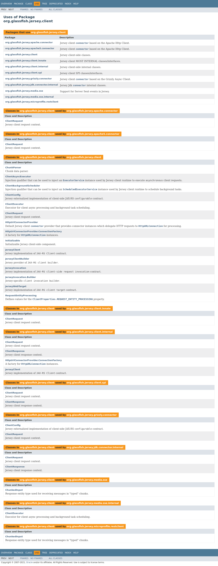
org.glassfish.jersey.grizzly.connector (28, 78)
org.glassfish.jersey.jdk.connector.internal (31, 84)
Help (76, 4)
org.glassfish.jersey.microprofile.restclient (31, 101)
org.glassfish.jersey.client (48, 32)
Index (68, 4)
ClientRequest (14, 121)
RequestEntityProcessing (21, 295)
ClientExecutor (14, 204)
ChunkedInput (14, 490)
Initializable (12, 240)
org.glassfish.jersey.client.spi (23, 72)
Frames (24, 9)
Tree (44, 4)
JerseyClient (12, 249)
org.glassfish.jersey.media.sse (24, 91)
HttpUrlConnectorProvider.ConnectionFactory (33, 231)
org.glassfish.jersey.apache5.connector (29, 48)
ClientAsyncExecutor (18, 176)
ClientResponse (15, 351)
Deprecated (56, 4)
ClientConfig (12, 195)
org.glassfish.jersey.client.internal (26, 66)
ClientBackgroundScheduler (22, 185)
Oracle (29, 562)
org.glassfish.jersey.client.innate (25, 60)
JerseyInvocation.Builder (20, 277)
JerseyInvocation (15, 268)
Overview (6, 4)
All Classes (55, 9)
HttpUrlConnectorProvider (21, 222)
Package (18, 4)
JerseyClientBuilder (17, 259)
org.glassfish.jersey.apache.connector (29, 42)
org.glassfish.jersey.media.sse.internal (29, 97)
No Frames (36, 9)
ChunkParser (13, 167)
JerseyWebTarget (15, 286)
